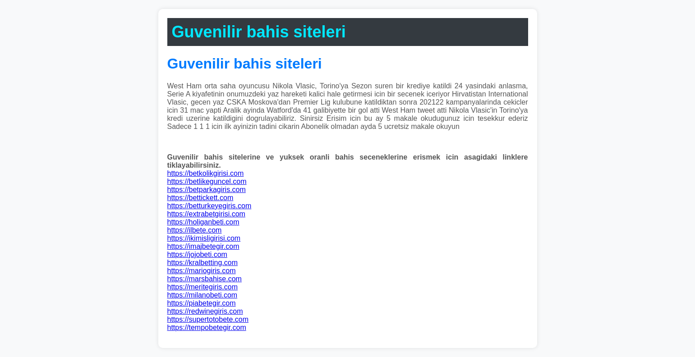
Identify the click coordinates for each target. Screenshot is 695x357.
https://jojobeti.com (197, 254)
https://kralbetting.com (202, 262)
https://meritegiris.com (202, 287)
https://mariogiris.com (201, 271)
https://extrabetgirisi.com (206, 214)
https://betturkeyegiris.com (209, 206)
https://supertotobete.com (208, 319)
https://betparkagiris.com (206, 189)
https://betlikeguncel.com (207, 181)
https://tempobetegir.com (206, 327)
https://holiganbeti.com (203, 222)
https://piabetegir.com (201, 303)
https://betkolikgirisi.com (205, 173)
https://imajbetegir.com (203, 246)
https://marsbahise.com (204, 279)
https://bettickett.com (200, 197)
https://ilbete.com (194, 230)
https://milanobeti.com (202, 295)
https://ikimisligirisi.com (204, 238)
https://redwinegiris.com (205, 311)
